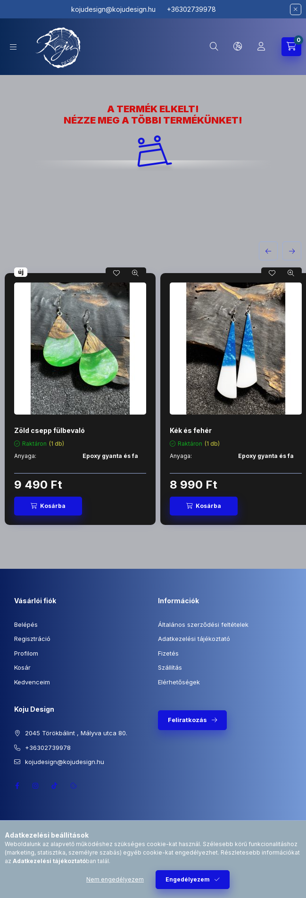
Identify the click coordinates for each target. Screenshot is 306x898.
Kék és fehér (191, 430)
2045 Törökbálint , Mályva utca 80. (76, 733)
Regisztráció (32, 638)
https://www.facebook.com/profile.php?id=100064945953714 (17, 785)
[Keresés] (214, 46)
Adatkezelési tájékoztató (194, 638)
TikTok (54, 785)
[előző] (268, 250)
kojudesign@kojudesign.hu (115, 9)
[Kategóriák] (13, 47)
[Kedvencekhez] (116, 273)
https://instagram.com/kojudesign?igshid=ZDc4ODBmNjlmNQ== (35, 785)
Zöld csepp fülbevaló (49, 430)
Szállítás (170, 667)
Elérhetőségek (179, 682)
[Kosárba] (48, 506)
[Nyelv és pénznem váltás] (237, 46)
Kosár (22, 667)
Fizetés (168, 653)
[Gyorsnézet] (135, 273)
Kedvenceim (32, 682)
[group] (153, 399)
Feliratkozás (187, 719)
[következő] (291, 250)
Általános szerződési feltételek (203, 624)
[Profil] (261, 46)
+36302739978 (48, 747)
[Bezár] (295, 9)
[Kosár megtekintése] (291, 46)
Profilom (26, 653)
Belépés (26, 624)
